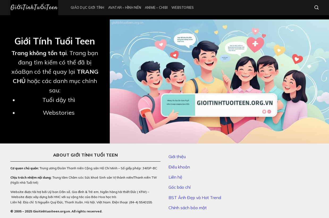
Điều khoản (179, 167)
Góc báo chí (179, 187)
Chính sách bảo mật (187, 207)
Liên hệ (175, 177)
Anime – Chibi (156, 7)
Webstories (182, 7)
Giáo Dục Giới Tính (87, 7)
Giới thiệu (177, 156)
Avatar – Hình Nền (124, 7)
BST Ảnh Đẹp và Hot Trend (194, 197)
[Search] (316, 7)
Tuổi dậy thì (58, 100)
